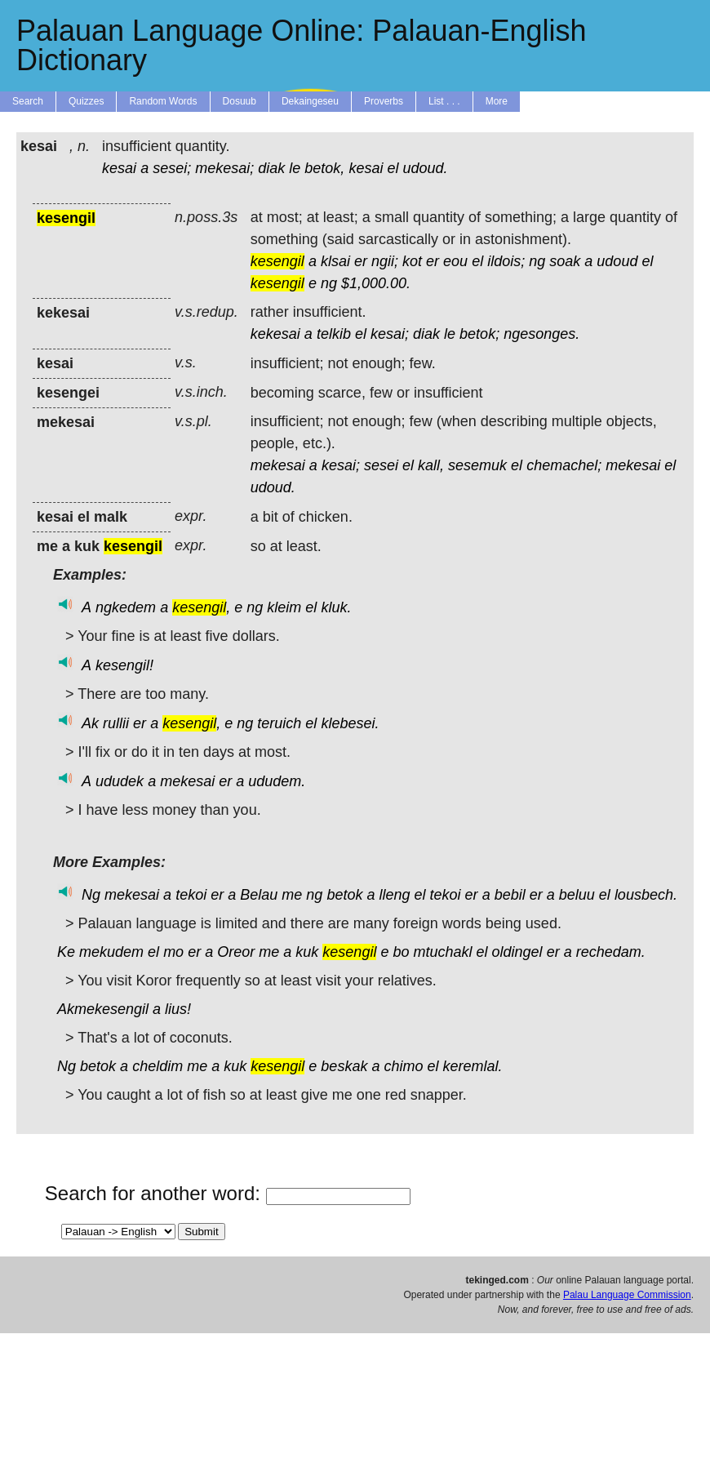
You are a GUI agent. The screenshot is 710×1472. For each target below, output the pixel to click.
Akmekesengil (103, 1009)
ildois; (506, 261)
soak (564, 261)
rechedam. (611, 952)
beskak (344, 1066)
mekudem (111, 952)
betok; (479, 334)
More (497, 101)
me (292, 895)
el (392, 168)
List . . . (444, 101)
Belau (258, 895)
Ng (91, 895)
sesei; (172, 168)
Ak (90, 723)
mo (173, 952)
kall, (431, 465)
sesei (381, 465)
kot (412, 261)
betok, (324, 168)
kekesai (275, 334)
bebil (510, 895)
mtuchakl (442, 952)
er (360, 261)
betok (344, 895)
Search (27, 101)
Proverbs (383, 101)
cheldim (157, 1066)
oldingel (517, 952)
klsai (335, 261)
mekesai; (224, 168)
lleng (394, 895)
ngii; (384, 261)
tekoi (190, 895)
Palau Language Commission (627, 1295)
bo (401, 952)
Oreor (236, 952)
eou (455, 261)
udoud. (424, 168)
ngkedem (125, 607)
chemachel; (563, 465)
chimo (403, 1066)
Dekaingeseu (310, 101)
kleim (284, 607)
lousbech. (646, 895)
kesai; (390, 334)
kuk (306, 952)
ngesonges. (541, 334)
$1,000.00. (375, 283)
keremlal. (473, 1066)
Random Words (163, 101)
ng (537, 261)
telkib (334, 334)
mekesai (278, 465)
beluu (577, 895)
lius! (178, 1009)
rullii (116, 723)
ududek (119, 781)
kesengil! (124, 665)
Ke (66, 952)
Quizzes (86, 101)
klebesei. (350, 723)
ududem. (276, 781)
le (294, 168)
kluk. (336, 607)
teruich (279, 723)
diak (271, 168)
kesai (119, 168)
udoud (617, 261)
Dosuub (239, 101)
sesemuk (477, 465)
